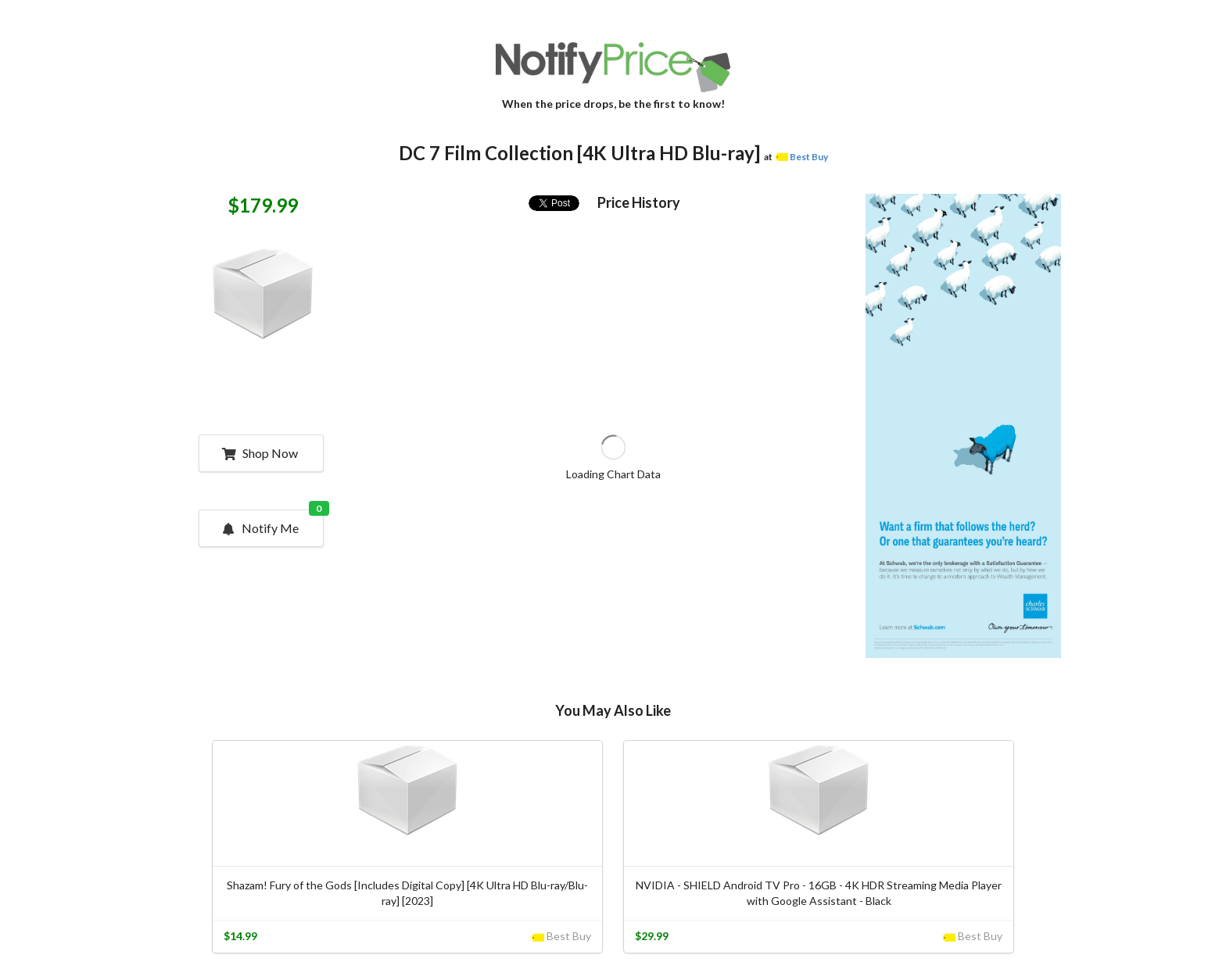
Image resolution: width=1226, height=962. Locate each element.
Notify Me (272, 522)
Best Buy (809, 157)
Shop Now (260, 452)
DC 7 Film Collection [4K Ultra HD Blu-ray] (579, 152)
